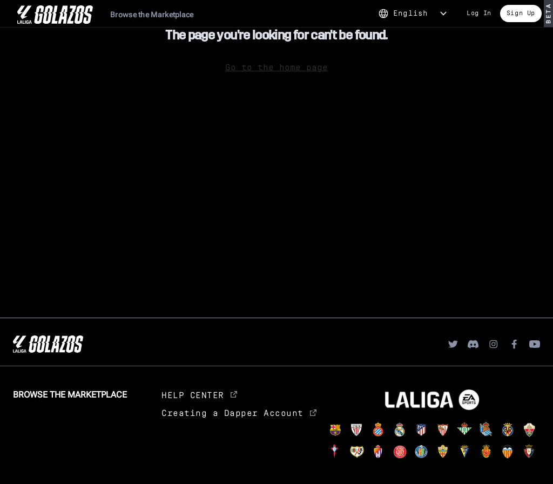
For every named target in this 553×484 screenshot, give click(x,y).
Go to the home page (276, 67)
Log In (479, 13)
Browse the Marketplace (152, 14)
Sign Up (521, 13)
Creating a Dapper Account (238, 412)
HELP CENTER (199, 394)
